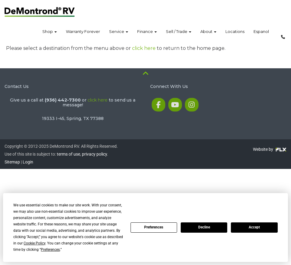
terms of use (68, 154)
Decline (204, 227)
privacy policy (94, 154)
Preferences (153, 227)
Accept (254, 227)
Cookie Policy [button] (34, 243)
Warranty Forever (83, 36)
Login (28, 162)
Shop (49, 36)
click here (144, 48)
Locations (234, 36)
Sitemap (12, 162)
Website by (269, 149)
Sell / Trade (178, 36)
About (208, 36)
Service (118, 36)
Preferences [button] (50, 249)
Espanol (261, 36)
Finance (147, 36)
